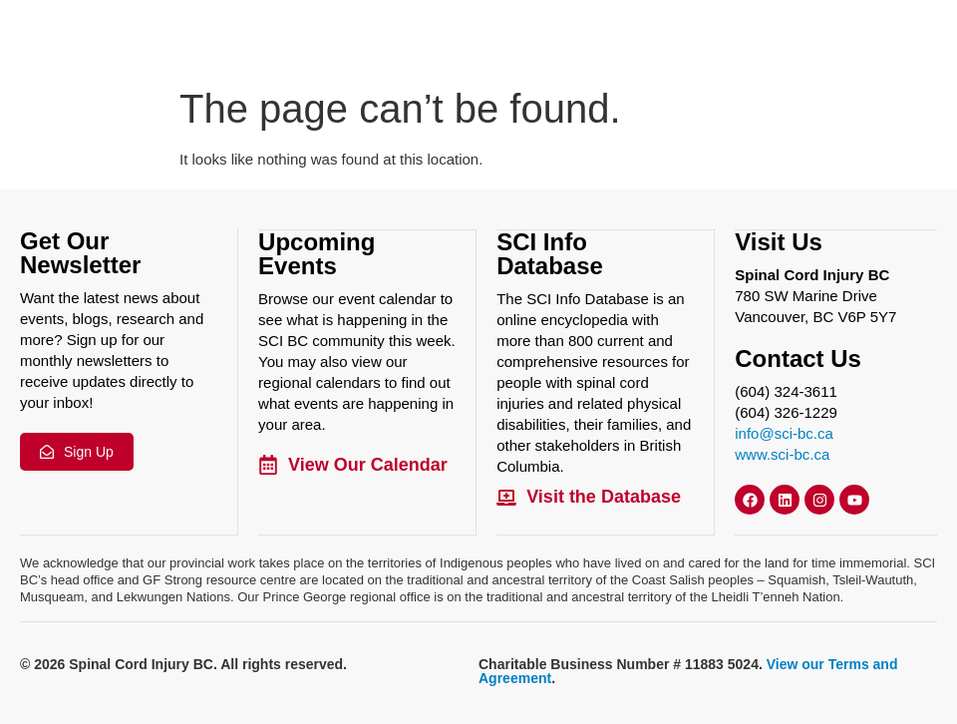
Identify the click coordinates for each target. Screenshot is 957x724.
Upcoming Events (316, 252)
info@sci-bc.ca (784, 432)
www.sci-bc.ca (782, 453)
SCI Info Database (549, 252)
